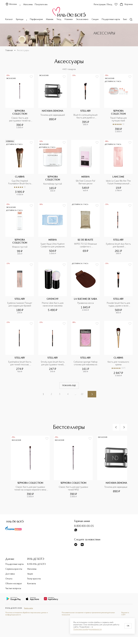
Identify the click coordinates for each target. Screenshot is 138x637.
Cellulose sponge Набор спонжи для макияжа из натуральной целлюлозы (85, 363)
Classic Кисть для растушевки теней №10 (74, 488)
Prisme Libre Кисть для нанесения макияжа (53, 304)
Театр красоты (34, 579)
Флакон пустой (19, 247)
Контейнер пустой (52, 184)
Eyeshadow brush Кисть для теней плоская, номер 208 (20, 363)
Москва (11, 4)
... (75, 394)
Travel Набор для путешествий (118, 119)
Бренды (19, 19)
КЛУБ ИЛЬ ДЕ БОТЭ (36, 564)
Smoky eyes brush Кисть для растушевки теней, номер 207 (53, 363)
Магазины (28, 5)
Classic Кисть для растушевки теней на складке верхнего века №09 (20, 119)
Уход (59, 19)
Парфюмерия (36, 19)
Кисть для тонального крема (119, 363)
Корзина (126, 4)
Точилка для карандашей (52, 115)
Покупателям (41, 5)
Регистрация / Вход (103, 5)
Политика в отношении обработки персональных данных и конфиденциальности (26, 614)
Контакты (31, 584)
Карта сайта (28, 608)
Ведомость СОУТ (125, 614)
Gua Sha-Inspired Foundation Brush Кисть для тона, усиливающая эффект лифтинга (20, 182)
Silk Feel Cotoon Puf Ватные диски (86, 182)
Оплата (8, 579)
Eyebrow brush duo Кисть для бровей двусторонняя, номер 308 (118, 245)
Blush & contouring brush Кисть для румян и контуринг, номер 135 (85, 116)
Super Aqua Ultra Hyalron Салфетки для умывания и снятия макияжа (53, 245)
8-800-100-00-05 (84, 526)
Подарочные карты (111, 19)
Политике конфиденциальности (87, 629)
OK (128, 626)
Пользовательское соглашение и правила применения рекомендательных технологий (88, 614)
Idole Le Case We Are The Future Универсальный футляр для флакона (118, 182)
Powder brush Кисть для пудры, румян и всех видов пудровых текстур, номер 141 (118, 304)
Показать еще (69, 385)
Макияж (49, 19)
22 (82, 394)
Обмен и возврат (13, 584)
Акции (30, 574)
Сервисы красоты (13, 569)
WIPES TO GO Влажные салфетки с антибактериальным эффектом (85, 245)
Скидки (95, 19)
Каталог (9, 19)
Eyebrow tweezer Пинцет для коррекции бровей (19, 304)
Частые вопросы (13, 588)
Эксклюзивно (82, 19)
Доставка (10, 574)
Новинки (69, 19)
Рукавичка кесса (85, 303)
